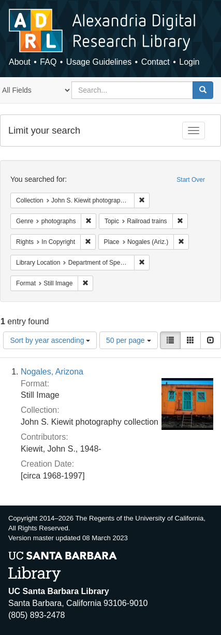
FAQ (48, 61)
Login (189, 61)
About (20, 61)
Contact (155, 61)
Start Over (190, 179)
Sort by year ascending (50, 340)
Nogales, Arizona (52, 371)
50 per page (128, 340)
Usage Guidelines (98, 61)
